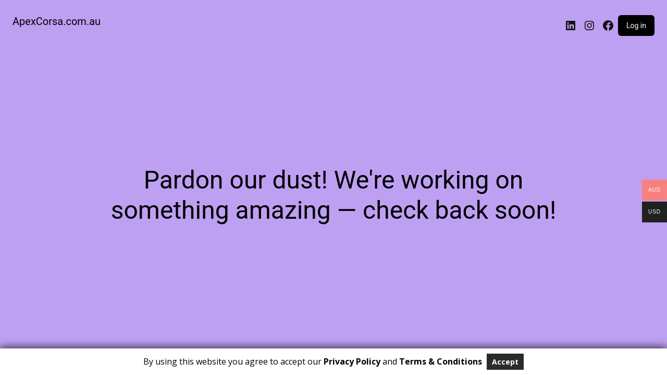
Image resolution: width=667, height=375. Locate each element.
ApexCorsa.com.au (57, 21)
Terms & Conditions (440, 361)
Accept (505, 362)
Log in (636, 25)
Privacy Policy (352, 361)
